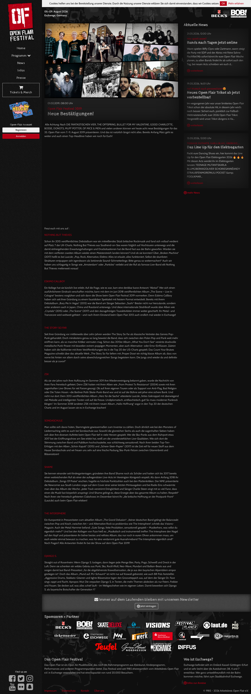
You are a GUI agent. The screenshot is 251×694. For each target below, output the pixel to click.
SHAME (48, 467)
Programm (21, 56)
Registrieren (21, 129)
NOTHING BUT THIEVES (58, 234)
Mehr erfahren (236, 3)
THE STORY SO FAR (55, 327)
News (21, 63)
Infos (21, 70)
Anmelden (21, 136)
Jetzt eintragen (146, 606)
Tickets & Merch (21, 90)
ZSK (46, 374)
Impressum (50, 690)
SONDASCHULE (53, 420)
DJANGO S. (50, 555)
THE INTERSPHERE (55, 513)
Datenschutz (69, 690)
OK (223, 3)
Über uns (99, 690)
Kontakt (85, 690)
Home (21, 48)
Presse (21, 78)
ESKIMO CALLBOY (54, 281)
